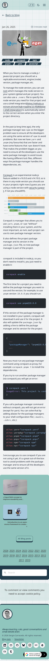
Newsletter (19, 639)
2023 (24, 550)
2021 (37, 550)
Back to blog (10, 15)
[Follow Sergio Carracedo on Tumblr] (11, 651)
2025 (12, 550)
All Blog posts (24, 538)
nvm (5, 90)
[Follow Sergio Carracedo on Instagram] (29, 645)
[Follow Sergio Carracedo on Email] (11, 645)
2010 (27, 560)
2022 (30, 550)
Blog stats (6, 639)
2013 (37, 555)
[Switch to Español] (31, 5)
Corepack (8, 175)
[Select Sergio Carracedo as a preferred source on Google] (32, 654)
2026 (5, 550)
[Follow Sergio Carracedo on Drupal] (42, 645)
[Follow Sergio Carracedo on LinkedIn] (4, 645)
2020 (43, 550)
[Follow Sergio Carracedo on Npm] (36, 645)
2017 (18, 555)
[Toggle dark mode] (38, 5)
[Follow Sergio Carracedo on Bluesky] (23, 645)
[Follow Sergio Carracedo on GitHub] (17, 645)
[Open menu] (44, 5)
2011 (21, 560)
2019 (5, 555)
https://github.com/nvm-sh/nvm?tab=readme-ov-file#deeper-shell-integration (24, 106)
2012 (43, 555)
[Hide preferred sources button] (44, 654)
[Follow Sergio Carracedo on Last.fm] (4, 651)
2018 (12, 555)
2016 (24, 555)
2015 (30, 555)
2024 (18, 550)
